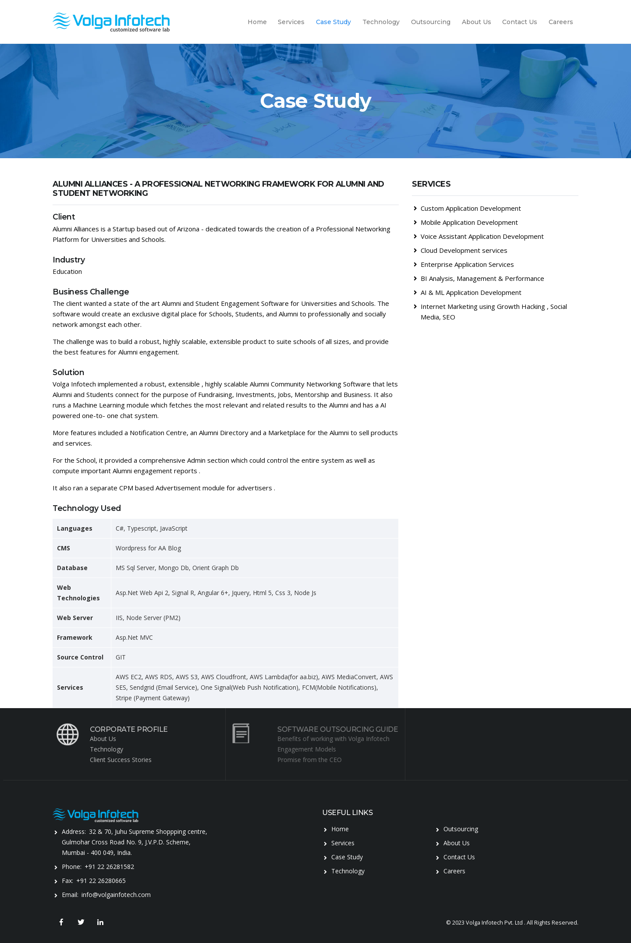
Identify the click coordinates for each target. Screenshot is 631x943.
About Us (476, 22)
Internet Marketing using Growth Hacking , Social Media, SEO (490, 311)
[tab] (495, 191)
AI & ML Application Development (467, 292)
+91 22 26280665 (101, 880)
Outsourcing (430, 22)
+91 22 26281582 (109, 866)
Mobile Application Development (466, 222)
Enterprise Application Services (464, 264)
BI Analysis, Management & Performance (479, 278)
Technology (381, 22)
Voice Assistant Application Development (479, 236)
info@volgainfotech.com (116, 894)
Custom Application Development (467, 208)
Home (257, 22)
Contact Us (519, 22)
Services (291, 22)
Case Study (333, 22)
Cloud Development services (460, 250)
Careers (561, 22)
